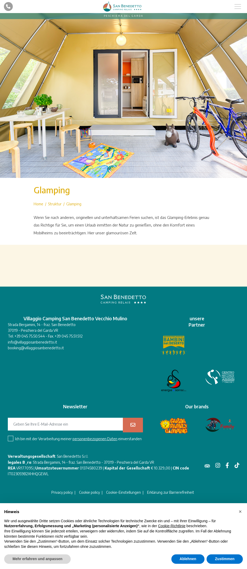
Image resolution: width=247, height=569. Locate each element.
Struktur (55, 204)
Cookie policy (89, 492)
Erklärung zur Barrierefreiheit (170, 492)
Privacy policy (62, 492)
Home (38, 204)
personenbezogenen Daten (95, 439)
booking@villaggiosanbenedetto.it (36, 348)
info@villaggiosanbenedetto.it (32, 342)
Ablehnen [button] (188, 559)
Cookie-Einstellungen (123, 492)
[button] (240, 511)
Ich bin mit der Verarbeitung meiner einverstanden (78, 439)
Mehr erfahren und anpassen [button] (37, 559)
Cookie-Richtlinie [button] (171, 526)
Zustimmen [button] (224, 559)
